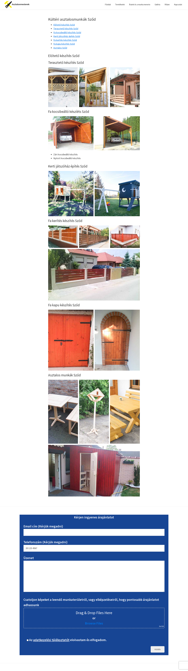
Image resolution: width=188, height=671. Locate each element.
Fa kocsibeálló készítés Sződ (67, 32)
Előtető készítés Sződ (64, 24)
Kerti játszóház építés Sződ (66, 36)
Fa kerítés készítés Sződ (65, 40)
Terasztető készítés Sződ (65, 28)
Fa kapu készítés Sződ (64, 43)
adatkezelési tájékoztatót (51, 640)
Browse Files (94, 623)
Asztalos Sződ (60, 47)
